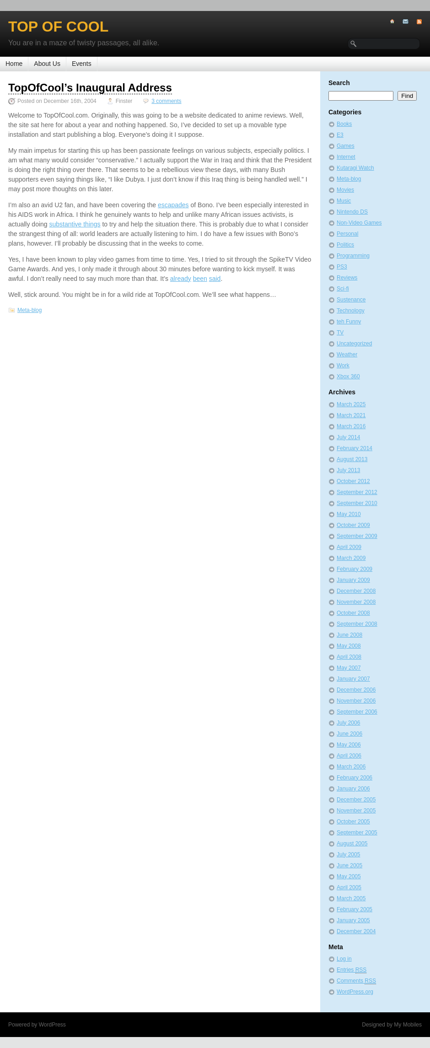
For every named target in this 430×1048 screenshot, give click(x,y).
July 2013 (348, 470)
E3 (340, 135)
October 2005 (353, 821)
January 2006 (353, 788)
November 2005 (356, 810)
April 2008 (349, 657)
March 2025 (351, 404)
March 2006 (351, 766)
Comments (356, 981)
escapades (173, 205)
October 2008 (353, 613)
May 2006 (349, 745)
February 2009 (354, 569)
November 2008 (356, 602)
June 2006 (349, 734)
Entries (351, 970)
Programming (353, 256)
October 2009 (353, 525)
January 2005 (353, 920)
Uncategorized (354, 343)
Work (343, 365)
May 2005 (349, 876)
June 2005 (349, 865)
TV (340, 332)
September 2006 (357, 712)
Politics (345, 245)
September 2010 (357, 503)
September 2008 (357, 624)
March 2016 (351, 426)
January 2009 (353, 580)
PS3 (342, 266)
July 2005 (348, 854)
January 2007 (353, 679)
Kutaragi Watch (355, 168)
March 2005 (351, 898)
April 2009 (349, 547)
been (200, 278)
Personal (347, 234)
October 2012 (353, 481)
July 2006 (348, 723)
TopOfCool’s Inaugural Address (90, 87)
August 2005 (352, 843)
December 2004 (356, 931)
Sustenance (351, 299)
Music (344, 201)
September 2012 (357, 492)
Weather (347, 354)
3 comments (166, 101)
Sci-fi (343, 288)
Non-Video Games (359, 223)
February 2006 (354, 777)
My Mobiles (408, 1024)
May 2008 (349, 646)
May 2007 (349, 668)
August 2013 (352, 459)
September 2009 (357, 536)
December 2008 (356, 591)
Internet (346, 157)
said (215, 278)
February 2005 (354, 909)
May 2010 (349, 514)
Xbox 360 (348, 376)
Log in (344, 959)
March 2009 (351, 558)
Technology (351, 310)
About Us (47, 63)
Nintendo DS (352, 212)
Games (346, 146)
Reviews (347, 277)
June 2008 (349, 635)
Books (344, 124)
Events (81, 63)
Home (13, 63)
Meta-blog (29, 310)
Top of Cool (58, 26)
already (180, 278)
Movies (345, 190)
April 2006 (349, 755)
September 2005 (357, 832)
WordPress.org (355, 992)
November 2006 (356, 701)
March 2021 (351, 415)
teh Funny (349, 321)
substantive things (75, 224)
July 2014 (348, 437)
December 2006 (356, 690)
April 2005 (349, 887)
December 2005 (356, 799)
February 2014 (354, 448)
